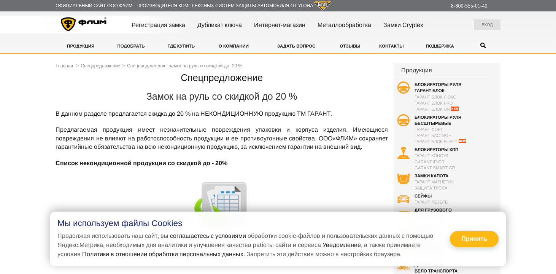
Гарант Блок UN (437, 109)
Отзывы (350, 46)
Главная (64, 65)
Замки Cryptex (403, 25)
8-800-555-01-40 (469, 6)
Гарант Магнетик (434, 182)
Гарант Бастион (433, 135)
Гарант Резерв (431, 202)
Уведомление (341, 245)
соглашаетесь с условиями (208, 236)
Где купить (181, 46)
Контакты (391, 46)
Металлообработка (344, 25)
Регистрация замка (158, 25)
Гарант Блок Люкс (435, 97)
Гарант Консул (431, 155)
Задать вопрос (296, 46)
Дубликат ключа (219, 25)
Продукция (80, 46)
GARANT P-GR (430, 161)
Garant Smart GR (435, 168)
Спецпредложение (101, 65)
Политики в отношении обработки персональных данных (162, 254)
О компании (234, 46)
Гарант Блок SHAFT (440, 141)
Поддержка (440, 46)
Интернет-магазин (279, 25)
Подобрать (131, 46)
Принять (474, 239)
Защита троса (431, 188)
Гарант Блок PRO (434, 103)
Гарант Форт (429, 129)
